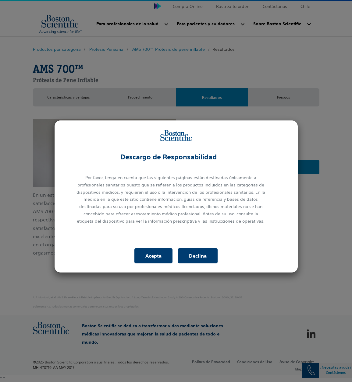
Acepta (153, 256)
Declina (198, 256)
